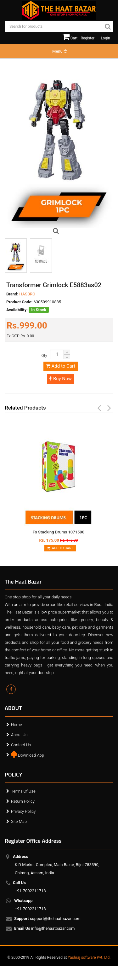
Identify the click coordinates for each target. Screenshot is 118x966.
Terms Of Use (23, 791)
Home (16, 724)
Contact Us (21, 744)
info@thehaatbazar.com (45, 929)
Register (87, 38)
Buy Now (60, 378)
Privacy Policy (23, 811)
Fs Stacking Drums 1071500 (58, 532)
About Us (19, 734)
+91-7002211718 (30, 886)
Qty (44, 355)
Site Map (19, 821)
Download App (27, 754)
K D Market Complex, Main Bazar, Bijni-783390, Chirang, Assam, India (57, 864)
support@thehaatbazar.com (48, 919)
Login (105, 38)
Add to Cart (60, 366)
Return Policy (23, 801)
